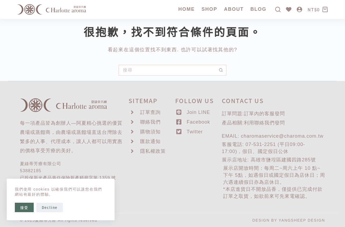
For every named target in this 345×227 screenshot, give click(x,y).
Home (186, 9)
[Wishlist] (288, 9)
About (234, 9)
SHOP (209, 9)
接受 (24, 207)
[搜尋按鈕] (221, 70)
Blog (258, 9)
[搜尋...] (167, 70)
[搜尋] (278, 9)
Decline (50, 207)
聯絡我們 (264, 123)
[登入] (299, 9)
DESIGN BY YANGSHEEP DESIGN (288, 220)
